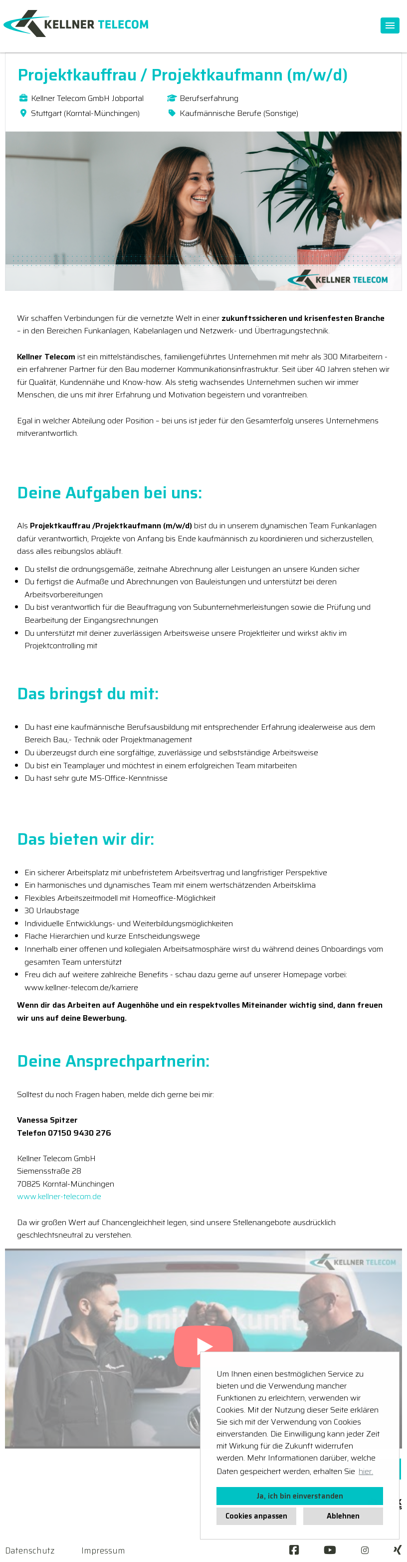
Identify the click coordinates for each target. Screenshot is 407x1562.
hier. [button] (366, 1471)
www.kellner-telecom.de (59, 1196)
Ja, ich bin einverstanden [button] (299, 1496)
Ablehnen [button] (343, 1516)
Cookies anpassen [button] (256, 1516)
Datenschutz (29, 1550)
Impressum (103, 1550)
